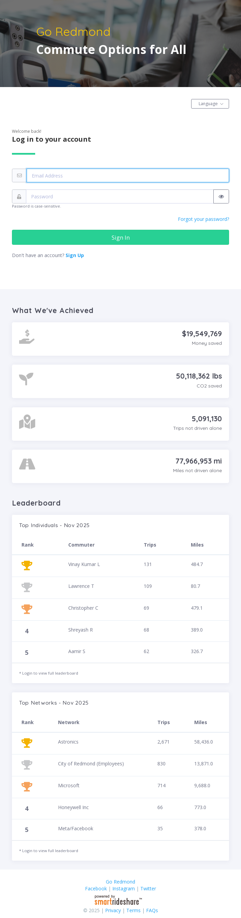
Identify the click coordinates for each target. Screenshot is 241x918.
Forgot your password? (203, 219)
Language (208, 104)
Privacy (113, 910)
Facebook (96, 888)
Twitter (148, 888)
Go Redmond (120, 881)
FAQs (152, 910)
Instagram (123, 888)
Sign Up (75, 255)
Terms (133, 910)
